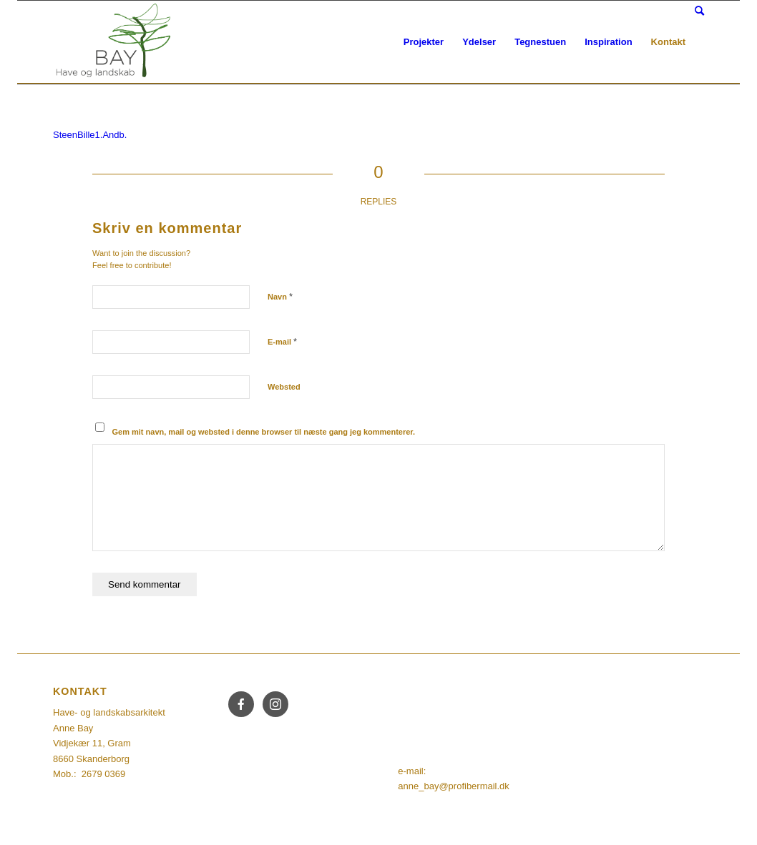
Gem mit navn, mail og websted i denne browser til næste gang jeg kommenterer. (264, 432)
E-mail (282, 341)
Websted (284, 386)
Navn (280, 296)
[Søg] (699, 11)
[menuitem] (423, 42)
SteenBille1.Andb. (90, 134)
